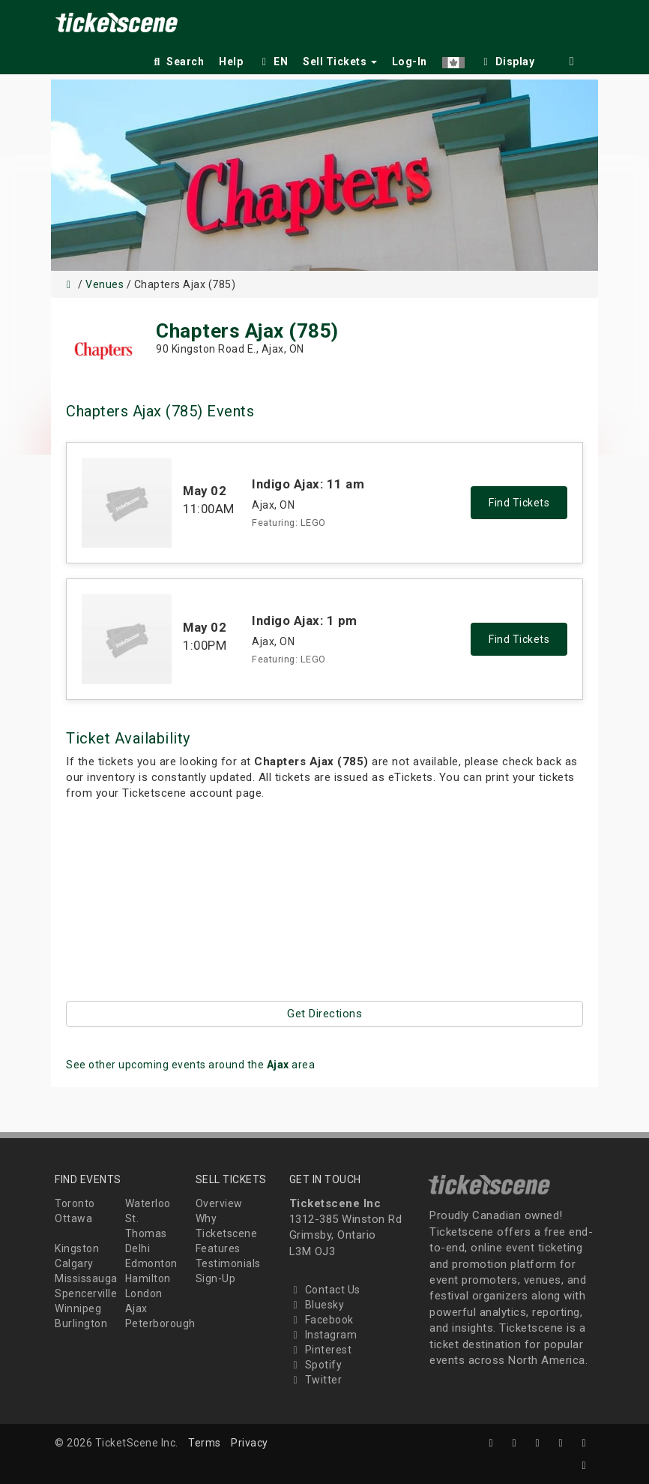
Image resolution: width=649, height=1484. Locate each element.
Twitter (315, 1380)
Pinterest (320, 1350)
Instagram (323, 1335)
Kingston (77, 1248)
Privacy (249, 1443)
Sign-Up (216, 1278)
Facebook (321, 1320)
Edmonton (151, 1263)
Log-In (409, 62)
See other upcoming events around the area (190, 1065)
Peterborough (160, 1323)
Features (218, 1248)
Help (231, 62)
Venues (104, 284)
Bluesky (317, 1305)
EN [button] (273, 62)
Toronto (75, 1203)
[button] (453, 59)
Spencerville (86, 1293)
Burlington (81, 1323)
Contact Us (324, 1290)
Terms (204, 1443)
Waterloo (148, 1203)
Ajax (136, 1308)
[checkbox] (507, 59)
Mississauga (86, 1278)
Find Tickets (519, 503)
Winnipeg (78, 1308)
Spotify (315, 1365)
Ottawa (73, 1218)
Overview (219, 1203)
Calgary (74, 1263)
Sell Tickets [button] (340, 62)
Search (177, 62)
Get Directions (324, 1013)
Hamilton (148, 1278)
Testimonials (228, 1263)
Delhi (138, 1248)
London (144, 1293)
